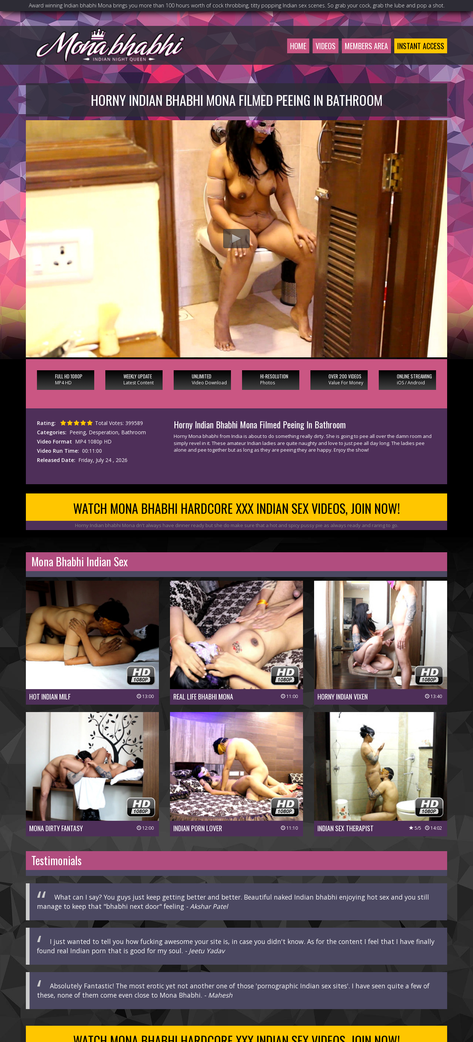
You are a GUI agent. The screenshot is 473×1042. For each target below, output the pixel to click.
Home (298, 45)
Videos (326, 45)
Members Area (366, 45)
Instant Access (420, 45)
